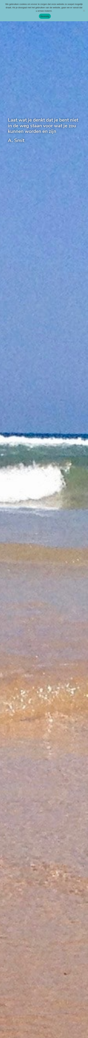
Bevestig (45, 16)
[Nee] (83, 10)
